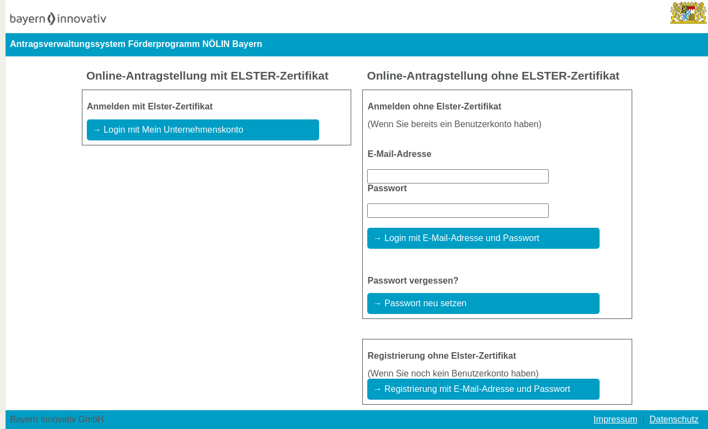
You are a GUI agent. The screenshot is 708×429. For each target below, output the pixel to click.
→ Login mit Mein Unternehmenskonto (167, 129)
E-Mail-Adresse (399, 154)
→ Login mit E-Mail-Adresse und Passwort (456, 238)
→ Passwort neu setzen (419, 303)
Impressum (615, 419)
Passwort (387, 188)
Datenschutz (674, 419)
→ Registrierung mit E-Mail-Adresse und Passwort (471, 389)
